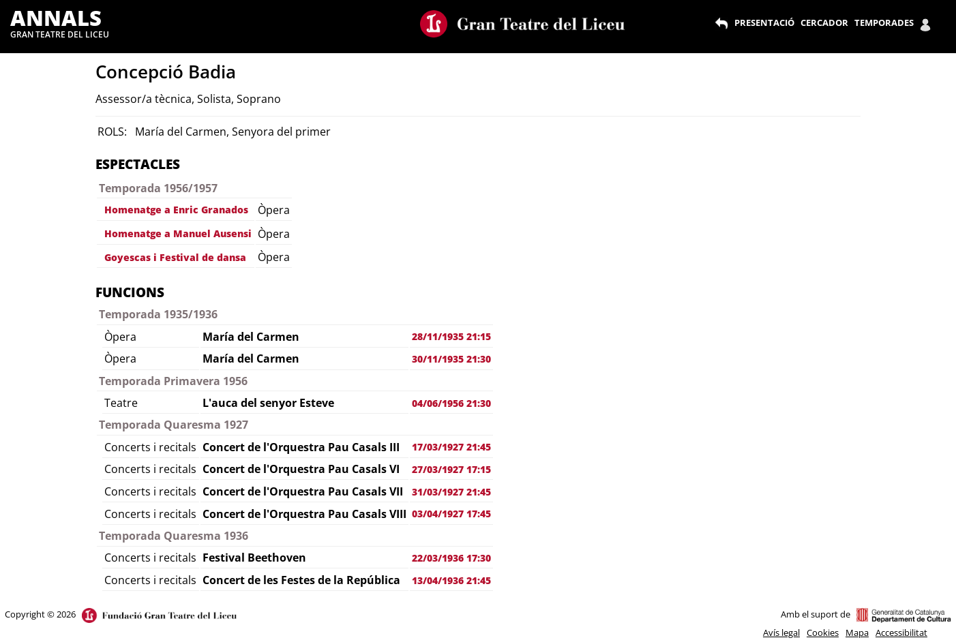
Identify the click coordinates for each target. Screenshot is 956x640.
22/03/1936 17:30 (451, 557)
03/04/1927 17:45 (451, 513)
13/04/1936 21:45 (451, 580)
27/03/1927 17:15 (451, 469)
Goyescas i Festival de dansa (175, 257)
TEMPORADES (884, 22)
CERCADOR (824, 22)
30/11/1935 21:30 (451, 358)
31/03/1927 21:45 (451, 491)
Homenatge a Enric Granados (176, 209)
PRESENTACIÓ (764, 22)
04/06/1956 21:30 (451, 403)
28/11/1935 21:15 (451, 336)
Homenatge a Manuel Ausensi (178, 233)
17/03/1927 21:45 (451, 446)
